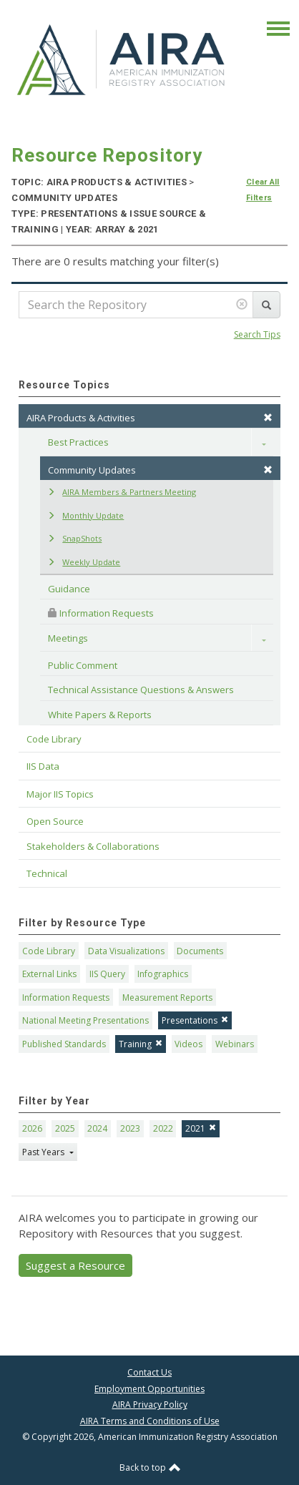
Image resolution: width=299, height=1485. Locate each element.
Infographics (162, 974)
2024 (97, 1128)
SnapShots (74, 538)
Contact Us (149, 1372)
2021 (200, 1128)
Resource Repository (106, 155)
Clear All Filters (263, 189)
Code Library (48, 951)
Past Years (44, 1152)
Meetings (68, 638)
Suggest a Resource (75, 1265)
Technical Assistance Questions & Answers (141, 689)
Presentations (195, 1020)
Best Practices (78, 442)
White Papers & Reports (100, 714)
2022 (163, 1128)
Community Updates (160, 470)
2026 (32, 1128)
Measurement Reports (167, 997)
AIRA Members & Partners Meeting (121, 491)
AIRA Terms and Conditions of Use (150, 1421)
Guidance (69, 588)
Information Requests (101, 613)
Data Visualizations (126, 951)
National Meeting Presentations (85, 1020)
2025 (65, 1128)
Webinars (234, 1044)
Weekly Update (83, 562)
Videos (188, 1044)
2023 (130, 1128)
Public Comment (82, 665)
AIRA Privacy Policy (149, 1404)
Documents (200, 951)
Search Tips (257, 334)
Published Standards (64, 1044)
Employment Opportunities (149, 1389)
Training (140, 1044)
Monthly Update (85, 515)
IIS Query (107, 974)
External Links (49, 974)
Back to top (149, 1467)
